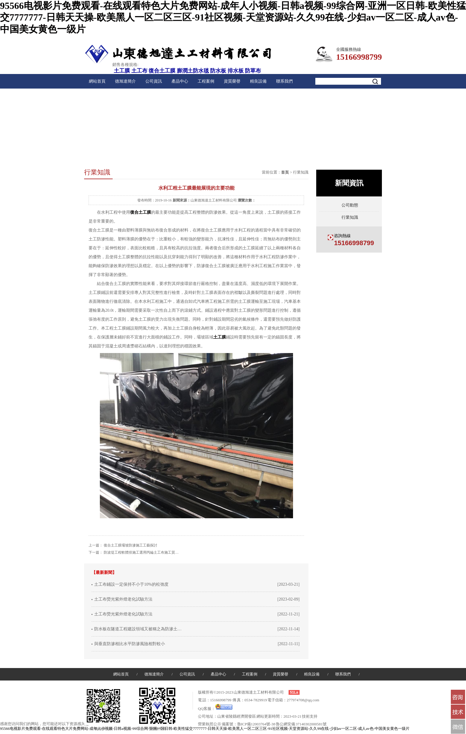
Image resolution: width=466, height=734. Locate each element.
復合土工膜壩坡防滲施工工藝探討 (130, 545)
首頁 (285, 172)
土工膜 (122, 71)
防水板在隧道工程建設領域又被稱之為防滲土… (138, 629)
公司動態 (349, 205)
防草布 (253, 71)
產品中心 (179, 81)
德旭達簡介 (125, 81)
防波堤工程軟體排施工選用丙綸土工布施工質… (141, 552)
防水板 (218, 71)
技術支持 (309, 716)
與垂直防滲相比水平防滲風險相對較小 (129, 644)
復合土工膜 (162, 71)
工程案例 (206, 81)
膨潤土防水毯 (193, 71)
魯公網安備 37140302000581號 (301, 724)
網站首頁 (97, 81)
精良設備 (258, 81)
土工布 (139, 71)
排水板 (236, 71)
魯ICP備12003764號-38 (256, 724)
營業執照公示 (209, 724)
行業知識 (349, 217)
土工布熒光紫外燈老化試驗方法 (123, 599)
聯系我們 (284, 81)
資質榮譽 (232, 81)
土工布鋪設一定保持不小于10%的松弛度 (131, 584)
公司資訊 (153, 81)
